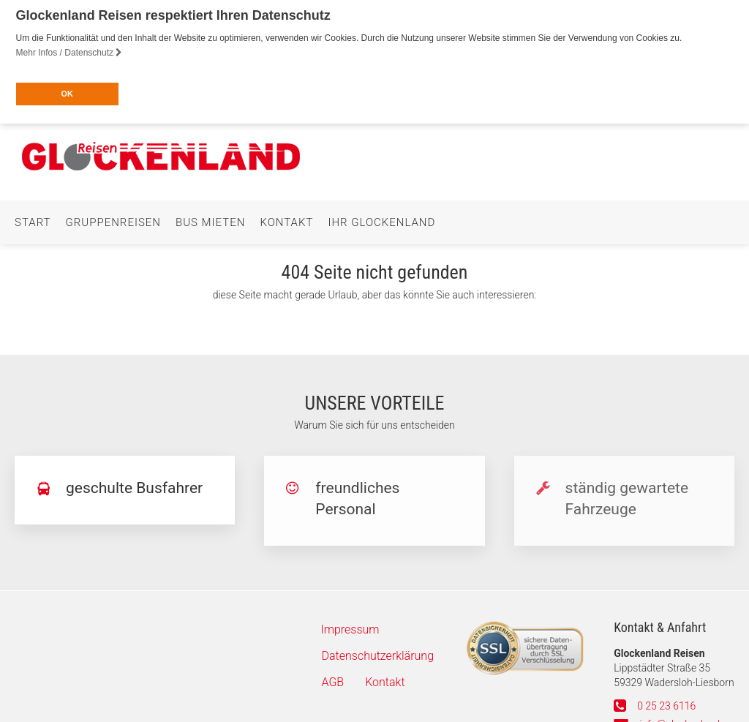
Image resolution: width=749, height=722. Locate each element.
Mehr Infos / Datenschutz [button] (69, 53)
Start (33, 218)
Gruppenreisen (113, 218)
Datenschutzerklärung (378, 652)
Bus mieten (210, 218)
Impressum (350, 626)
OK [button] (66, 93)
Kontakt (286, 218)
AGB (333, 678)
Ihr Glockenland (381, 218)
